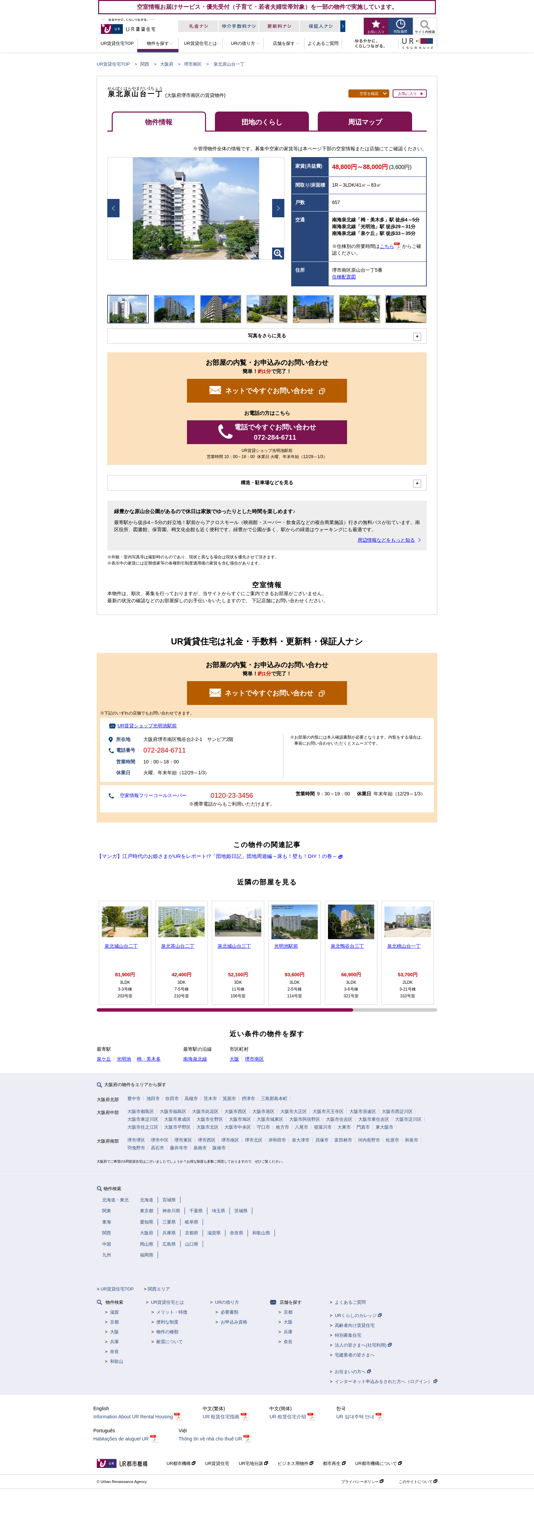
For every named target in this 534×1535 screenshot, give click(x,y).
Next (278, 208)
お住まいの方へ (353, 1371)
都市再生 (334, 1463)
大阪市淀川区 (408, 1119)
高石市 (157, 1148)
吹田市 (172, 1098)
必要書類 (229, 1312)
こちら (387, 246)
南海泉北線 (195, 1059)
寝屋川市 (323, 1127)
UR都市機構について (378, 1463)
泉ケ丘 (104, 1059)
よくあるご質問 (350, 1302)
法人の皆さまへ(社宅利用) (363, 1345)
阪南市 (219, 1148)
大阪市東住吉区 (373, 1119)
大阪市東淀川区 (142, 1119)
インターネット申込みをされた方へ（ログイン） (386, 1381)
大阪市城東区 (270, 1119)
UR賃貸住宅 (217, 1463)
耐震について (169, 1341)
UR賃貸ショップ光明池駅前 (147, 725)
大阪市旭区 (240, 1119)
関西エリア (159, 1289)
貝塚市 (322, 1140)
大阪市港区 (263, 1111)
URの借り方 (227, 1302)
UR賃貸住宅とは (167, 1302)
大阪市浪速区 (362, 1111)
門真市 (363, 1127)
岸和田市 (277, 1140)
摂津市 (248, 1098)
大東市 (344, 1127)
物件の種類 (167, 1331)
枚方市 (282, 1127)
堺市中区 (160, 1140)
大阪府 (166, 64)
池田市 (153, 1098)
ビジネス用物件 (296, 1463)
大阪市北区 (208, 1127)
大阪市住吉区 (339, 1119)
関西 (144, 64)
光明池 (124, 1059)
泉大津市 (301, 1140)
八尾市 (301, 1127)
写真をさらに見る (267, 335)
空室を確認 (369, 93)
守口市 (263, 1127)
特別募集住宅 (348, 1335)
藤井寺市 (179, 1148)
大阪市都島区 (140, 1111)
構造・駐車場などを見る (267, 482)
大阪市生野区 (210, 1119)
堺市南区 (193, 64)
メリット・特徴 (171, 1312)
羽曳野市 (136, 1148)
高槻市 (191, 1098)
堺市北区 (254, 1140)
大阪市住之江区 (142, 1127)
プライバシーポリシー (362, 1482)
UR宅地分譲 (253, 1463)
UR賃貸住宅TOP (113, 64)
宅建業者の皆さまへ (355, 1354)
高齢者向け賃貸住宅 (355, 1325)
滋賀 (114, 1312)
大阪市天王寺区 (328, 1111)
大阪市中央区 (237, 1127)
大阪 (234, 1059)
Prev (113, 208)
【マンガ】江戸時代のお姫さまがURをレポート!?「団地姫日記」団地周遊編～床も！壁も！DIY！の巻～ (217, 856)
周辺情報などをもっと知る (386, 540)
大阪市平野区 (177, 1127)
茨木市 (210, 1098)
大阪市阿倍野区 (304, 1119)
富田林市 (343, 1140)
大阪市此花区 (205, 1111)
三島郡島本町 (274, 1098)
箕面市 (229, 1098)
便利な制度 (167, 1322)
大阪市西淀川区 (397, 1111)
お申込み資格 (234, 1322)
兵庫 (114, 1341)
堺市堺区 (136, 1140)
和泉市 (411, 1140)
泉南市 (200, 1148)
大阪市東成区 (177, 1119)
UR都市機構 (181, 1463)
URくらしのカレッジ (358, 1315)
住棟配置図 (344, 277)
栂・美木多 (149, 1059)
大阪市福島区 (173, 1111)
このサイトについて (418, 1482)
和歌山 (116, 1361)
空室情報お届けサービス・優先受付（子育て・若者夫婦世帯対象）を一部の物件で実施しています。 (267, 6)
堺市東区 (183, 1140)
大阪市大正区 (293, 1111)
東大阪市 (384, 1127)
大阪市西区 (235, 1111)
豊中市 (134, 1098)
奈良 (114, 1351)
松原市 (392, 1140)
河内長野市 (369, 1140)
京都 (114, 1322)
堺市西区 (207, 1140)
